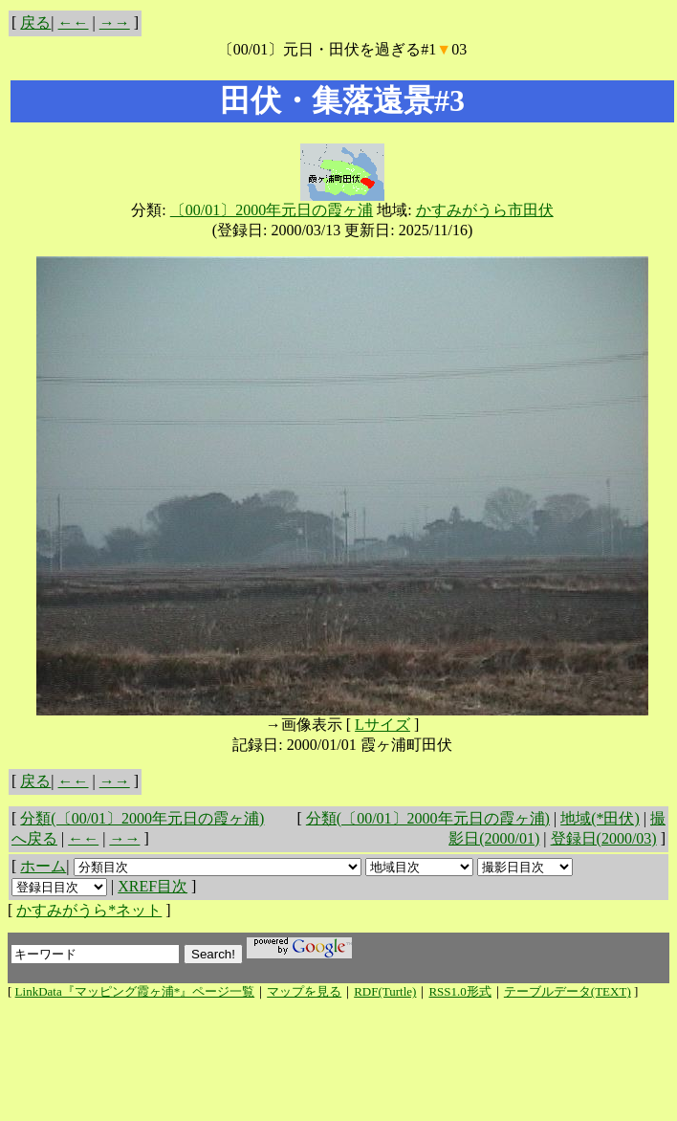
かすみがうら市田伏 (485, 210)
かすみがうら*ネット (89, 910)
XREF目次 (152, 886)
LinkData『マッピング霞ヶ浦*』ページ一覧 (135, 991)
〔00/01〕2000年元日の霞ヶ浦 (271, 210)
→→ (114, 22)
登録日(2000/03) (604, 838)
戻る (35, 22)
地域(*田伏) (600, 818)
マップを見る (304, 991)
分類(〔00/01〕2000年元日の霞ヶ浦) (428, 818)
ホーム (43, 866)
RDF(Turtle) (385, 991)
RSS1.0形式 (459, 991)
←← (73, 22)
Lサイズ (382, 724)
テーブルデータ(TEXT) (567, 991)
